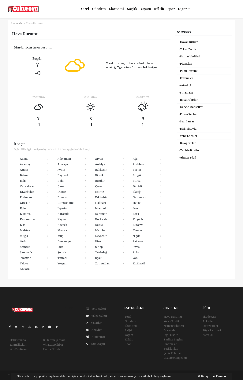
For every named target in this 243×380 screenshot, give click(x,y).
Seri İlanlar (186, 121)
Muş (60, 236)
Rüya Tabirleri (188, 100)
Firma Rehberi (189, 114)
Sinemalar (170, 344)
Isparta (62, 208)
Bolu (60, 180)
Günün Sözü (187, 157)
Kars (136, 214)
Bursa (136, 180)
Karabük (63, 214)
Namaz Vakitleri (189, 56)
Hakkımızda (18, 340)
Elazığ (136, 192)
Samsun (25, 247)
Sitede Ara (209, 316)
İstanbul (100, 208)
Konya (99, 225)
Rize (98, 241)
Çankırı (63, 186)
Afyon (99, 158)
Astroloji (185, 85)
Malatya (25, 230)
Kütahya (138, 225)
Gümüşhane (65, 203)
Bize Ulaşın (95, 344)
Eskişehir (101, 197)
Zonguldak (102, 263)
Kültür (159, 9)
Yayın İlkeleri (18, 344)
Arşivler (94, 330)
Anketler (208, 321)
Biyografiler (187, 143)
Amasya (63, 164)
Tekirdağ (101, 252)
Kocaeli (62, 225)
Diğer (183, 9)
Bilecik (99, 175)
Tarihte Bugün (189, 150)
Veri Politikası (18, 349)
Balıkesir (101, 169)
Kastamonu (27, 219)
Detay (203, 376)
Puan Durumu (189, 71)
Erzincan (26, 197)
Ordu (23, 241)
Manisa (62, 230)
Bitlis (23, 180)
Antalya (100, 164)
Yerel (85, 9)
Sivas (136, 247)
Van (135, 258)
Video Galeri (96, 315)
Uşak (98, 258)
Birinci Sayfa (187, 128)
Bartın (137, 169)
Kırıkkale (101, 219)
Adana (24, 158)
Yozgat (62, 263)
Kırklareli (139, 263)
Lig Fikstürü (171, 335)
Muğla (24, 236)
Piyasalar (185, 63)
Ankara (25, 269)
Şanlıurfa (26, 252)
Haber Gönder (52, 349)
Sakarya (138, 241)
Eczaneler (186, 78)
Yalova (24, 263)
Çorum (99, 186)
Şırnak (62, 252)
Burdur (100, 180)
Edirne (99, 192)
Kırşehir (138, 219)
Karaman (101, 214)
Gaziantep (139, 197)
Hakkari (100, 203)
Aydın (61, 169)
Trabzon (25, 258)
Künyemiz (95, 337)
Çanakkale (27, 186)
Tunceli (62, 258)
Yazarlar (94, 322)
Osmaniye (64, 241)
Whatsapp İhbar (53, 344)
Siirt (60, 247)
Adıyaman (64, 158)
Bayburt (63, 175)
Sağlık (132, 9)
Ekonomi (116, 9)
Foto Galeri (96, 308)
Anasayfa (17, 23)
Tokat (136, 252)
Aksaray (25, 164)
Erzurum (63, 197)
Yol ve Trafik (187, 49)
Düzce (62, 192)
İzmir (136, 208)
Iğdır (23, 208)
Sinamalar (186, 92)
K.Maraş (25, 214)
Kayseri (62, 219)
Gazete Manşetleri (191, 107)
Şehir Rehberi (172, 353)
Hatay (136, 203)
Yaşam (145, 9)
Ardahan (138, 164)
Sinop (99, 247)
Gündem (99, 9)
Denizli (137, 186)
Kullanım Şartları (54, 340)
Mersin (137, 230)
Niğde (136, 236)
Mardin (100, 230)
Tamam (219, 376)
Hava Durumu (34, 23)
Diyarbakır (27, 192)
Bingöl (137, 175)
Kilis (22, 225)
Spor (171, 9)
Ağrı (135, 158)
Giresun (25, 203)
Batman (25, 175)
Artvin (24, 169)
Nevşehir (101, 236)
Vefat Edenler (188, 136)
